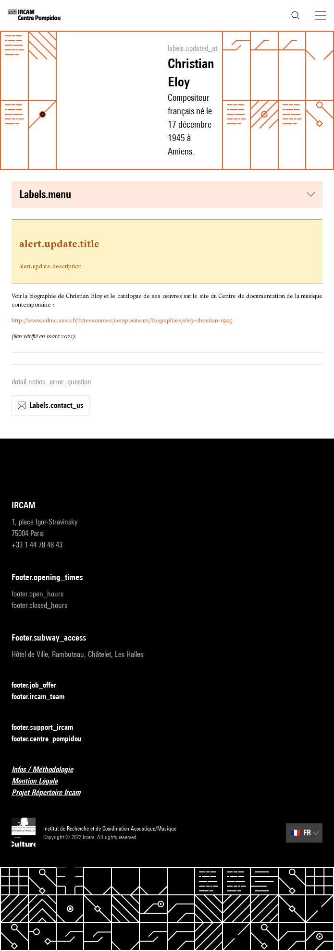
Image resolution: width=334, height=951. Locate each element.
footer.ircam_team (44, 697)
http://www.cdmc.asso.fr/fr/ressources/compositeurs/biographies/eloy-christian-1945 (122, 320)
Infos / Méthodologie (48, 770)
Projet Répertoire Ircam (52, 793)
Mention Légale (40, 781)
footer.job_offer (40, 685)
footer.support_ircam (48, 728)
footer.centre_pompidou (52, 739)
